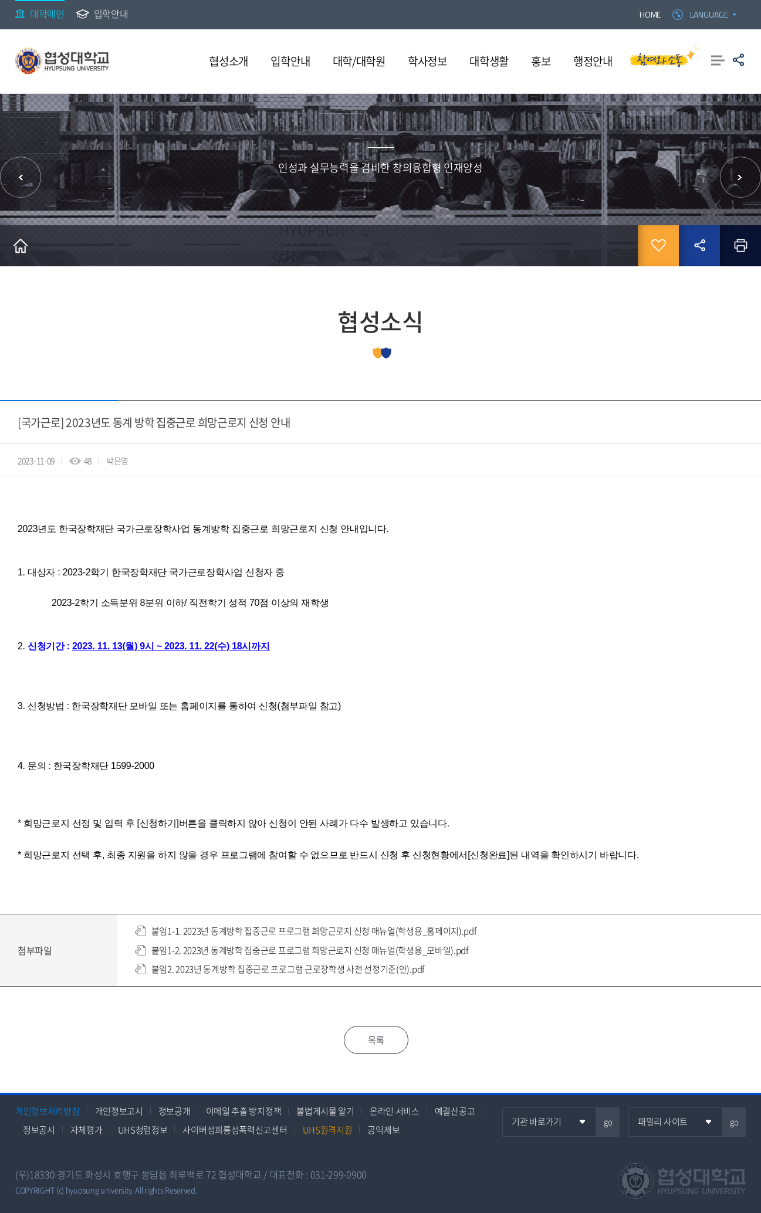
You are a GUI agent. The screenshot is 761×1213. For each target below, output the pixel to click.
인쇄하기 (740, 245)
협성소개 (228, 61)
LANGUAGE (709, 14)
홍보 (540, 61)
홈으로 (20, 245)
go (608, 1121)
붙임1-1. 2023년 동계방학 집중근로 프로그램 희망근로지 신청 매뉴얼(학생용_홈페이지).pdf (313, 930)
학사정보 (427, 61)
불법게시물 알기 (325, 1110)
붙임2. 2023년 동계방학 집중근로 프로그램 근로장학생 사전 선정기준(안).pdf (287, 969)
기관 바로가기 (537, 1121)
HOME (650, 14)
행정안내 (593, 61)
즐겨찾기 (658, 245)
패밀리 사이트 (663, 1121)
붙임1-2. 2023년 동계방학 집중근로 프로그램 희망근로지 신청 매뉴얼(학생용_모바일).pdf (309, 950)
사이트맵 (718, 59)
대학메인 (47, 13)
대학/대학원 (359, 61)
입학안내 (111, 13)
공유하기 (738, 59)
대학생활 (489, 61)
